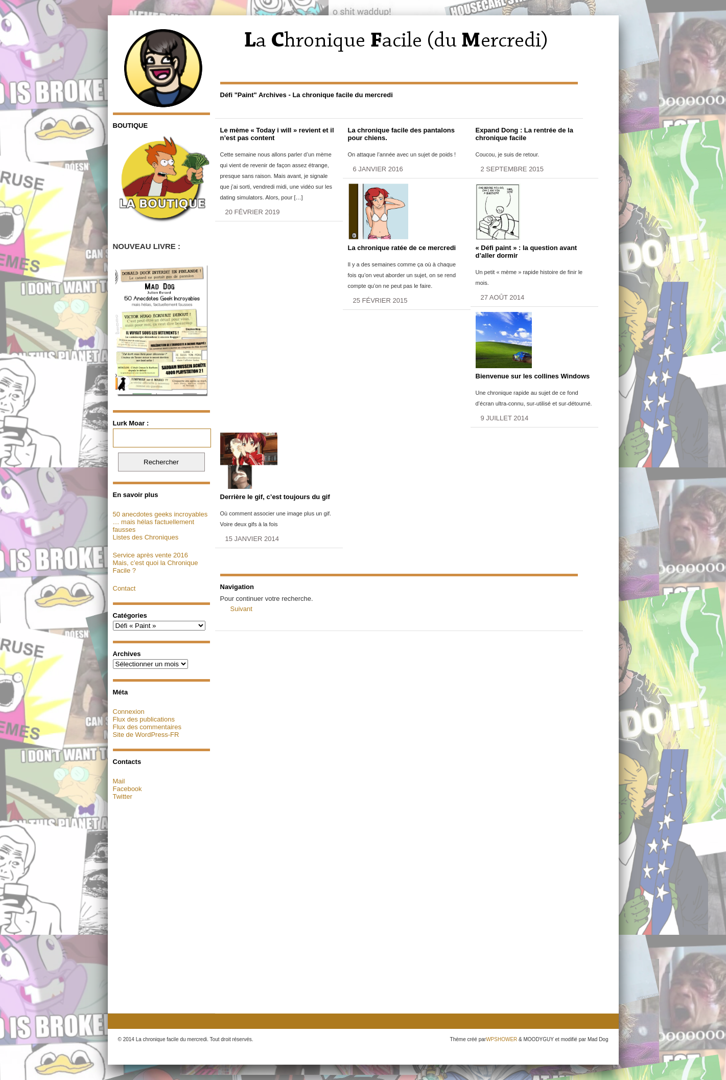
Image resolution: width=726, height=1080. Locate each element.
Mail (119, 781)
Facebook (127, 789)
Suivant (241, 609)
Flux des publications (144, 719)
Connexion (129, 711)
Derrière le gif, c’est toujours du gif (275, 497)
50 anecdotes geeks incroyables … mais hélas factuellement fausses (160, 521)
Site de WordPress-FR (146, 734)
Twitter (122, 796)
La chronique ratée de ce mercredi (402, 248)
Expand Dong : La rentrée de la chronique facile (524, 134)
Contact (124, 588)
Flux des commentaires (147, 727)
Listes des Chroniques (146, 537)
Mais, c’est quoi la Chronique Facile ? (155, 566)
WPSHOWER (501, 1039)
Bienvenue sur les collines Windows (533, 376)
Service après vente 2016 (150, 555)
